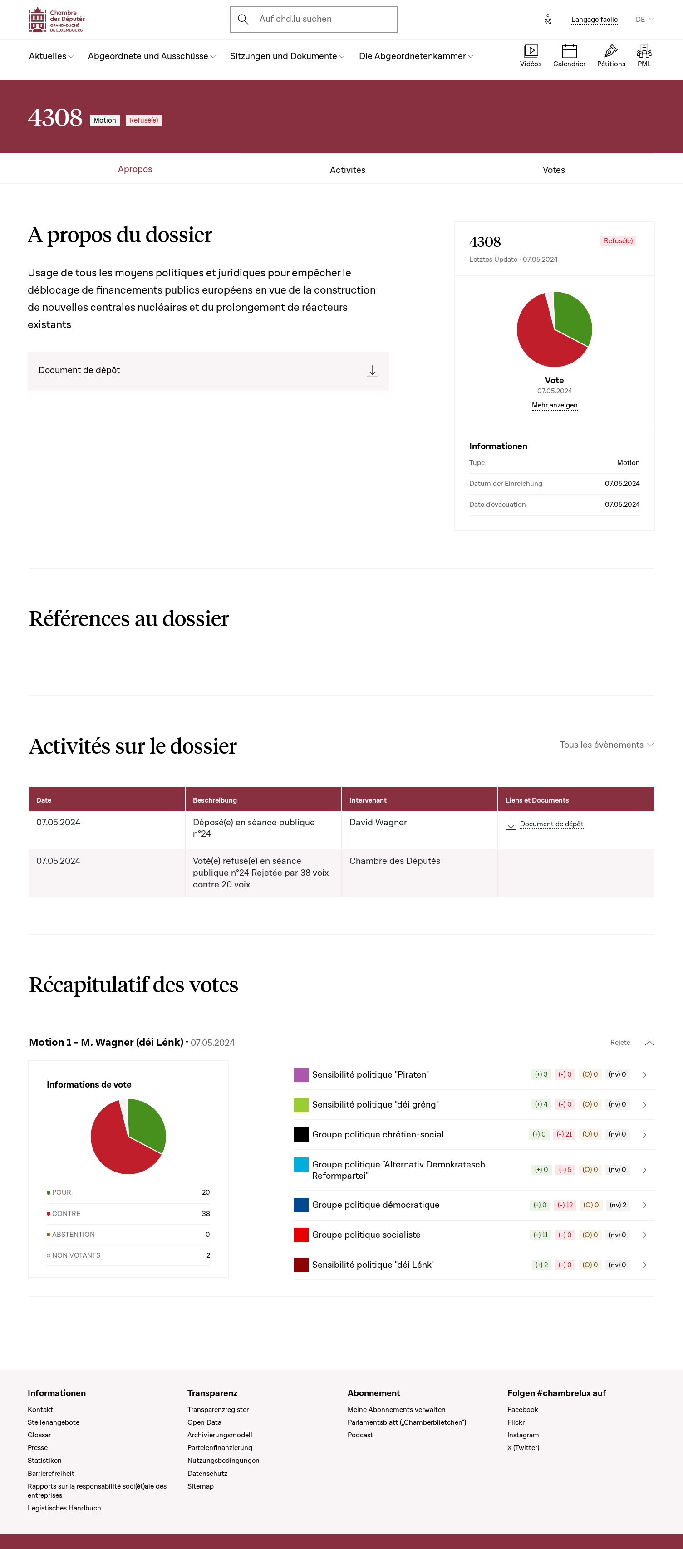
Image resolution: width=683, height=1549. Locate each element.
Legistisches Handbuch (64, 1508)
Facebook (522, 1409)
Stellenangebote (53, 1422)
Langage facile (594, 19)
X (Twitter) (523, 1447)
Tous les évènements (602, 745)
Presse (38, 1447)
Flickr (516, 1422)
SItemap (200, 1486)
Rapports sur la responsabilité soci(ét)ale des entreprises (97, 1491)
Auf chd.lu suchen (296, 19)
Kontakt (40, 1409)
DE (640, 19)
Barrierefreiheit (51, 1473)
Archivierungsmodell (219, 1435)
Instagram (523, 1435)
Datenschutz (207, 1473)
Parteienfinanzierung (219, 1447)
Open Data (204, 1422)
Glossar (39, 1435)
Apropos (135, 169)
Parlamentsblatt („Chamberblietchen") (407, 1422)
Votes (554, 170)
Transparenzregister (218, 1409)
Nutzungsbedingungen (223, 1460)
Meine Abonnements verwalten (397, 1409)
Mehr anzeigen (555, 405)
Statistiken (45, 1460)
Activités (347, 170)
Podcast (360, 1435)
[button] (474, 1074)
